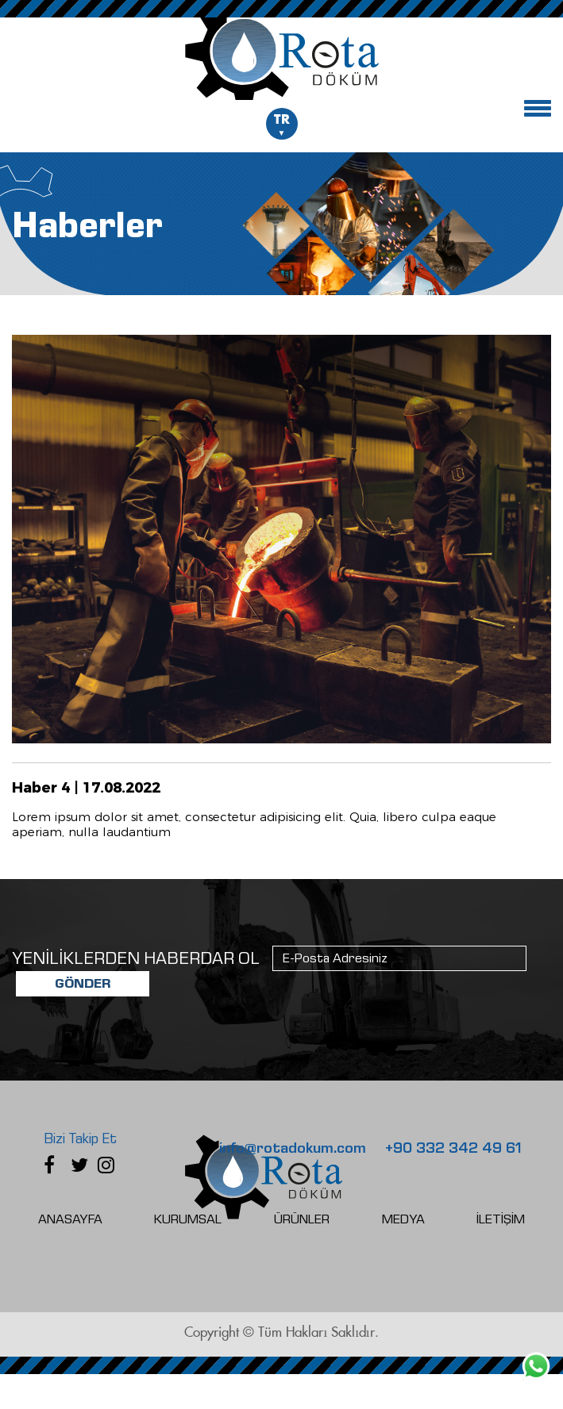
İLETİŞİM (500, 1219)
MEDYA (403, 1219)
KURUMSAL (188, 1219)
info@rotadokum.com (292, 1148)
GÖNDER (82, 983)
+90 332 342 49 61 (453, 1148)
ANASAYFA (70, 1219)
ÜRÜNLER (302, 1219)
